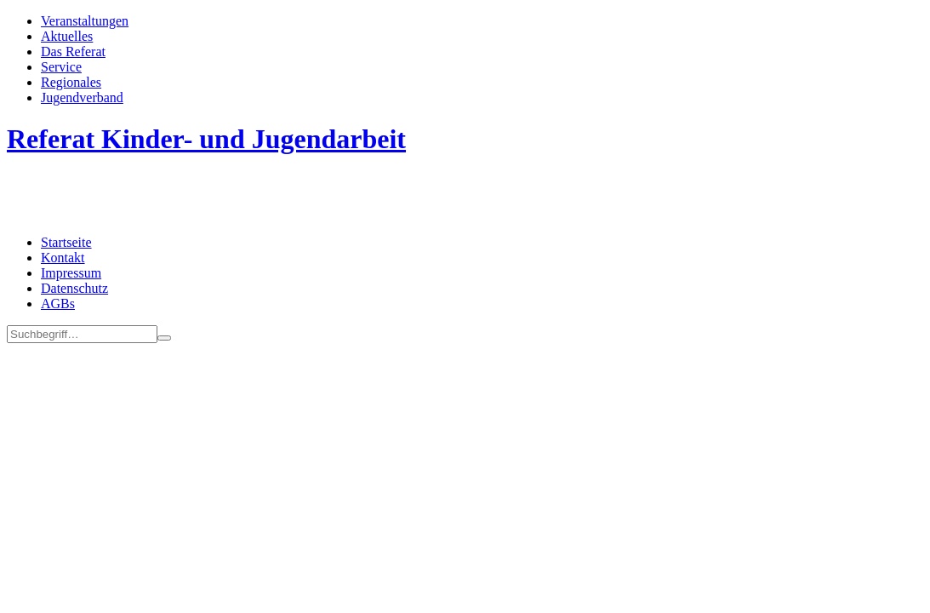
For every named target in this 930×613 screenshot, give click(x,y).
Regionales (71, 82)
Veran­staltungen (84, 21)
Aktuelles (67, 36)
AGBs (58, 303)
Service (61, 67)
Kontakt (63, 257)
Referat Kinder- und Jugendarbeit (206, 138)
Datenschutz (74, 288)
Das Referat (73, 51)
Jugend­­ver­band (82, 97)
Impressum (71, 273)
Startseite (66, 242)
